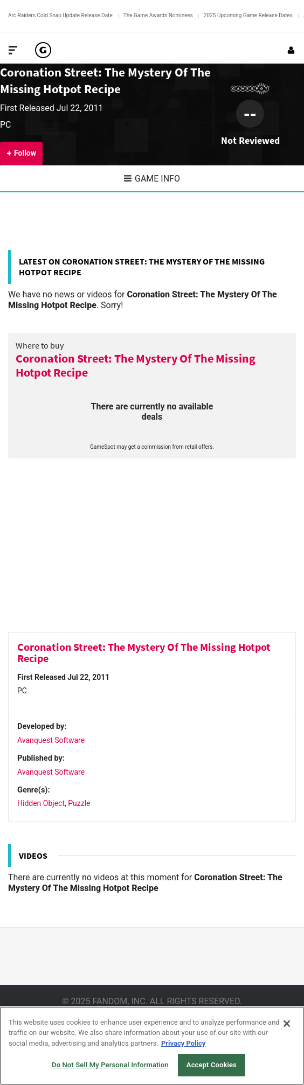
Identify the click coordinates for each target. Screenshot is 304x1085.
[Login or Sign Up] (291, 50)
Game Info (152, 178)
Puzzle (79, 803)
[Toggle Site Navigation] (13, 50)
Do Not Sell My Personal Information (110, 1065)
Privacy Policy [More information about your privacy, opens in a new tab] (183, 1043)
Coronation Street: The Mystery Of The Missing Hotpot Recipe (135, 365)
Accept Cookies (211, 1065)
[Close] (287, 1023)
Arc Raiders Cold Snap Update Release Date (60, 15)
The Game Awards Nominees (158, 15)
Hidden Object (41, 803)
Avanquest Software (51, 740)
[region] (152, 1045)
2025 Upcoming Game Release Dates (248, 15)
